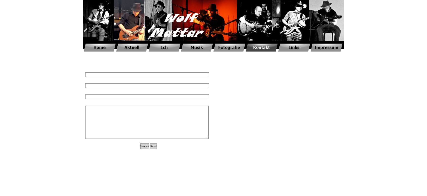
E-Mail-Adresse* (95, 80)
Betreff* (90, 91)
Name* (89, 69)
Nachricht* (91, 103)
